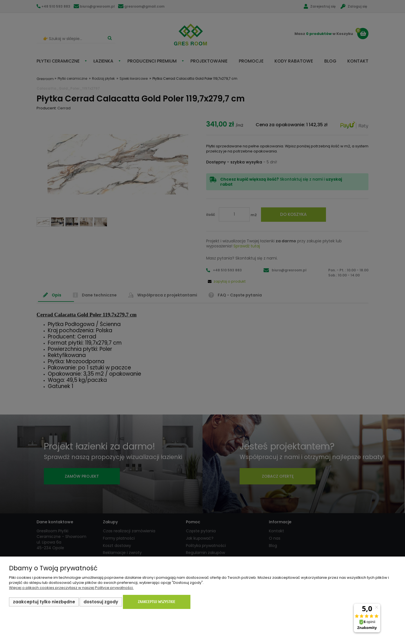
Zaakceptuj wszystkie (156, 601)
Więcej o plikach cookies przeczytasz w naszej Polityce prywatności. (71, 587)
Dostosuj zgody (101, 602)
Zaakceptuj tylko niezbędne (44, 602)
